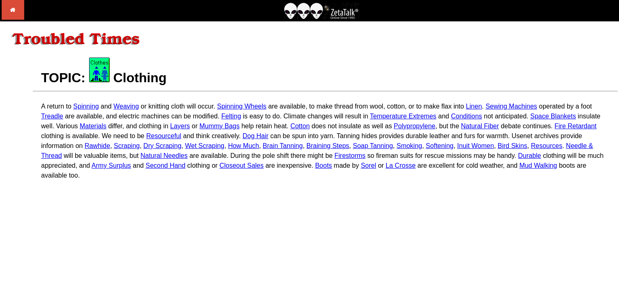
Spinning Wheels (241, 106)
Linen (474, 106)
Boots (323, 165)
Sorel (368, 165)
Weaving (126, 106)
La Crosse (401, 165)
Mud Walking (538, 165)
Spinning (86, 106)
